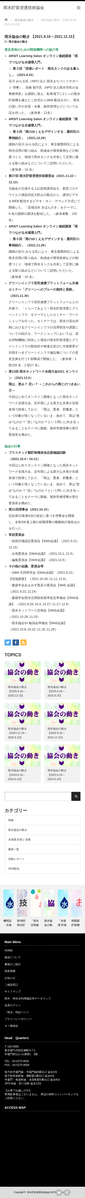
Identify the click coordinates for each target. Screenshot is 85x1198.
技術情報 (10, 971)
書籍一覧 (13, 849)
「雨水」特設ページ (17, 1012)
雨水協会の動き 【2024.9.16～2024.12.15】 (57, 733)
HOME (9, 950)
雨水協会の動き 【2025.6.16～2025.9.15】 (57, 691)
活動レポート (16, 859)
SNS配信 (13, 868)
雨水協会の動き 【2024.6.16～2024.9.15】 (17, 775)
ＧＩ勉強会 (11, 1025)
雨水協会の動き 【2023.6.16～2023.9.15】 (57, 775)
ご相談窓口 (11, 984)
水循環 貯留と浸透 (19, 839)
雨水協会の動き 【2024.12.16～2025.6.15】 (17, 733)
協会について (13, 957)
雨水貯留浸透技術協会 (38, 1192)
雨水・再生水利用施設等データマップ (28, 998)
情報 (11, 820)
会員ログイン (13, 1005)
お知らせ (10, 978)
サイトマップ (13, 991)
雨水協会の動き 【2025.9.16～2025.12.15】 (17, 691)
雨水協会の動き (18, 41)
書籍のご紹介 (13, 964)
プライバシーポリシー (18, 1019)
